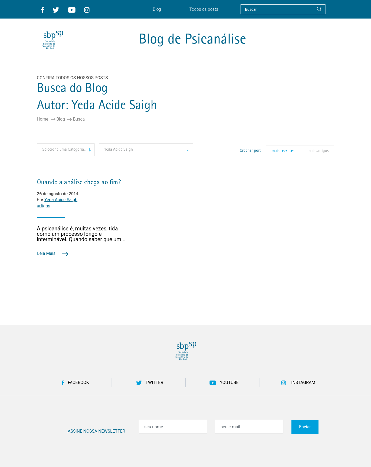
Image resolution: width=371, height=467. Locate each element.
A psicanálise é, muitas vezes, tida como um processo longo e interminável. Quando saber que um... (81, 233)
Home (42, 119)
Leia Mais (52, 253)
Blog (61, 119)
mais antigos (318, 151)
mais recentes (283, 151)
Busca (79, 119)
